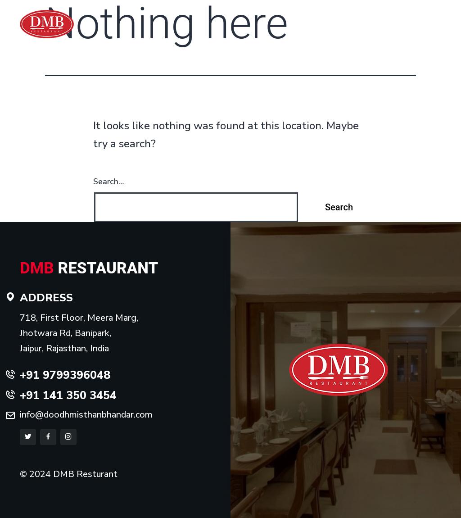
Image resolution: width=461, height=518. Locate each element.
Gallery (371, 31)
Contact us (406, 31)
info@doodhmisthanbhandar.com (86, 415)
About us (313, 31)
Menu (344, 31)
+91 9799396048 (311, 10)
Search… (108, 181)
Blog (437, 31)
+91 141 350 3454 (398, 10)
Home (283, 31)
